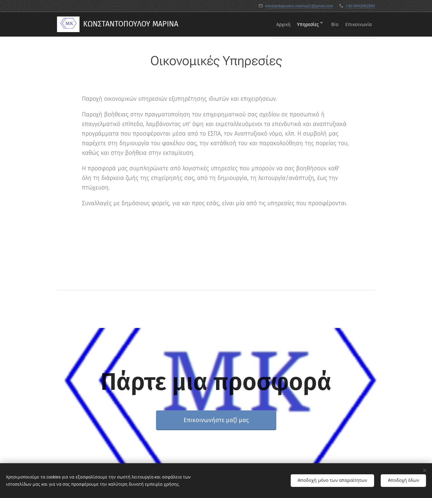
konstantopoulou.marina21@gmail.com (299, 6)
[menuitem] (270, 24)
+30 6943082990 (360, 6)
